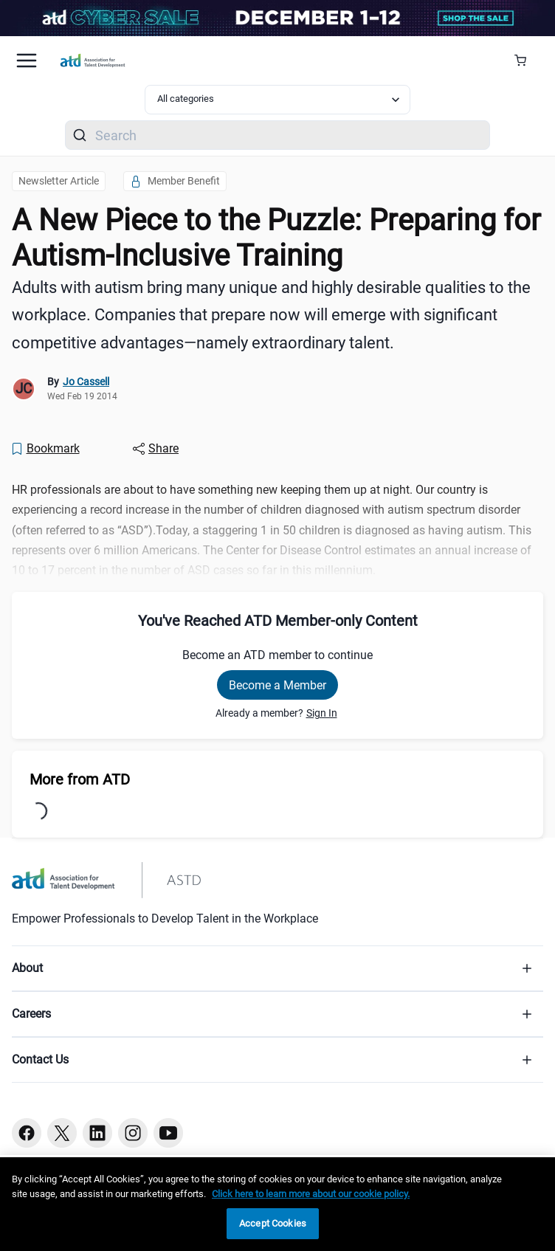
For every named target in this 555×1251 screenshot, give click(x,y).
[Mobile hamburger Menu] (26, 60)
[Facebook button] (26, 1133)
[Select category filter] (277, 99)
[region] (277, 1204)
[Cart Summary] (526, 60)
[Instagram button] (133, 1133)
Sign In (321, 713)
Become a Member (277, 685)
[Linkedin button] (97, 1133)
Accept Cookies (272, 1223)
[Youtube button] (168, 1133)
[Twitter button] (62, 1133)
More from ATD (80, 779)
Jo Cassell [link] (86, 381)
